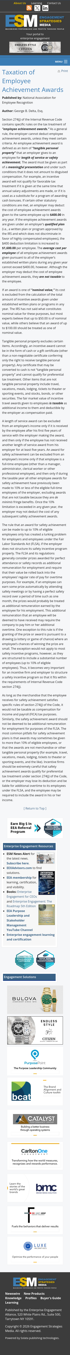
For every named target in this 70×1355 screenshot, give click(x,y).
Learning (36, 3)
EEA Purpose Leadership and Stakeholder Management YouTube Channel (20, 920)
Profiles (31, 1298)
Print (64, 71)
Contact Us (54, 3)
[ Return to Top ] (35, 808)
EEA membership (19, 878)
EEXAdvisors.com (19, 868)
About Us (20, 3)
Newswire (12, 1294)
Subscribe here (18, 863)
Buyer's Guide (50, 1298)
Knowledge (13, 1298)
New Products (34, 1294)
